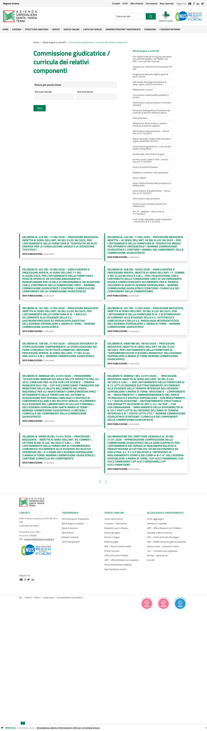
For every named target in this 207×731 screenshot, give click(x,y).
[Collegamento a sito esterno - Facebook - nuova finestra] (25, 579)
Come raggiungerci (155, 519)
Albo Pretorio (136, 3)
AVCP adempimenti (70, 541)
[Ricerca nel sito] (130, 16)
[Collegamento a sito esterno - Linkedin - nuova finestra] (33, 579)
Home (5, 29)
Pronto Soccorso (111, 551)
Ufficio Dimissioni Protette (116, 555)
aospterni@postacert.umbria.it (39, 539)
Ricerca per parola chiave (48, 85)
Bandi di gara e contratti (54, 42)
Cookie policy (49, 597)
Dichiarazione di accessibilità (70, 597)
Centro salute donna (113, 519)
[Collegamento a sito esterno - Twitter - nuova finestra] (29, 579)
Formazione (151, 3)
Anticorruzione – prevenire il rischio (163, 546)
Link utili (150, 560)
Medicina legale (111, 541)
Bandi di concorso (70, 528)
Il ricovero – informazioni (115, 523)
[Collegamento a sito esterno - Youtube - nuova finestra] (21, 579)
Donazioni (150, 29)
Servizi (56, 29)
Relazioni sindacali (70, 537)
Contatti (116, 3)
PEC (20, 597)
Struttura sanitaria (36, 29)
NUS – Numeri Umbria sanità (117, 546)
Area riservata (167, 3)
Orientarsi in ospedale (157, 523)
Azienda (16, 29)
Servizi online (71, 29)
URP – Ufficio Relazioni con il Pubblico (164, 528)
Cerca (39, 108)
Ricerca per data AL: (85, 91)
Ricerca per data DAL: (44, 91)
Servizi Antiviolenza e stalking (117, 564)
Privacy (37, 597)
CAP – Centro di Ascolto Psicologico (163, 537)
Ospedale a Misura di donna (159, 532)
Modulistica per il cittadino (116, 528)
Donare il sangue (112, 537)
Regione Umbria (11, 3)
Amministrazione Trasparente (123, 29)
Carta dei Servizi (92, 29)
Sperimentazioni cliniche (115, 569)
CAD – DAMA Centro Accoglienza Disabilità (166, 541)
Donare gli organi (112, 532)
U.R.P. (125, 3)
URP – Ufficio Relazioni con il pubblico (121, 560)
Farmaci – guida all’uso (157, 555)
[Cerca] (151, 16)
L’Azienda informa (170, 29)
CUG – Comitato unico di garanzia (162, 551)
